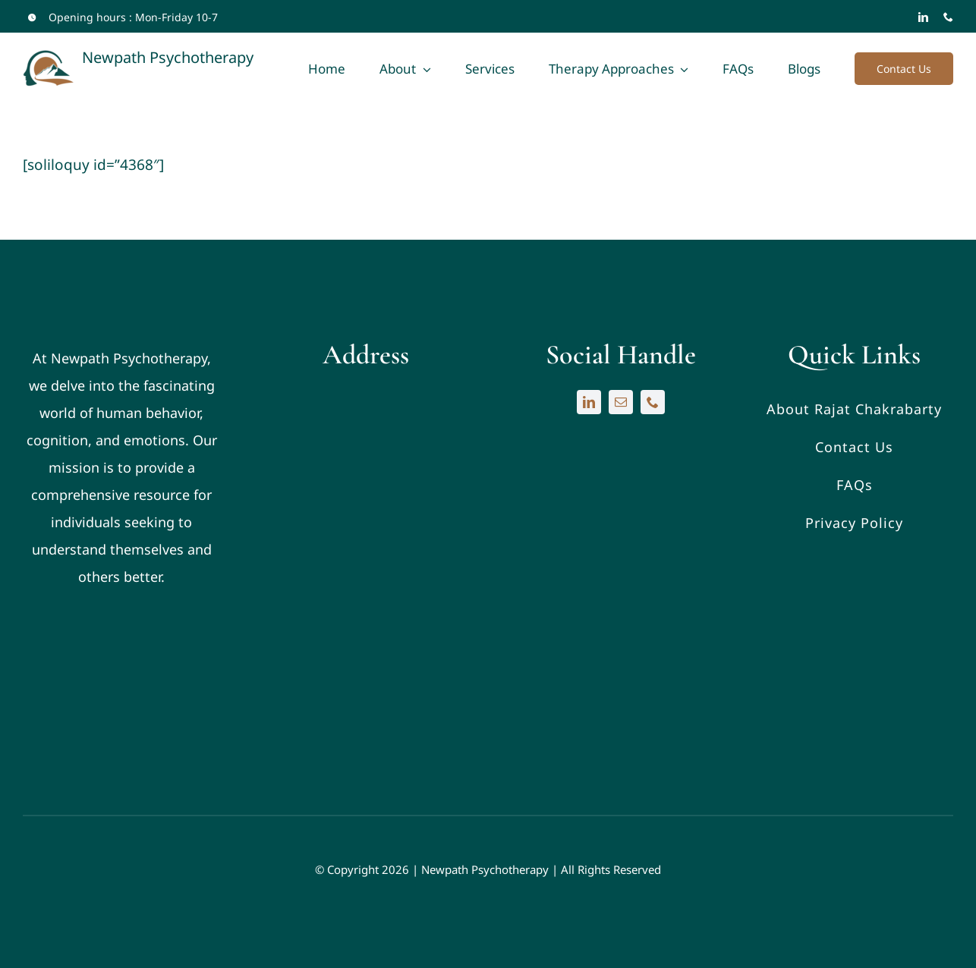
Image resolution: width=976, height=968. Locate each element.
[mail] (621, 402)
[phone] (948, 17)
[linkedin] (923, 17)
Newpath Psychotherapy (485, 869)
